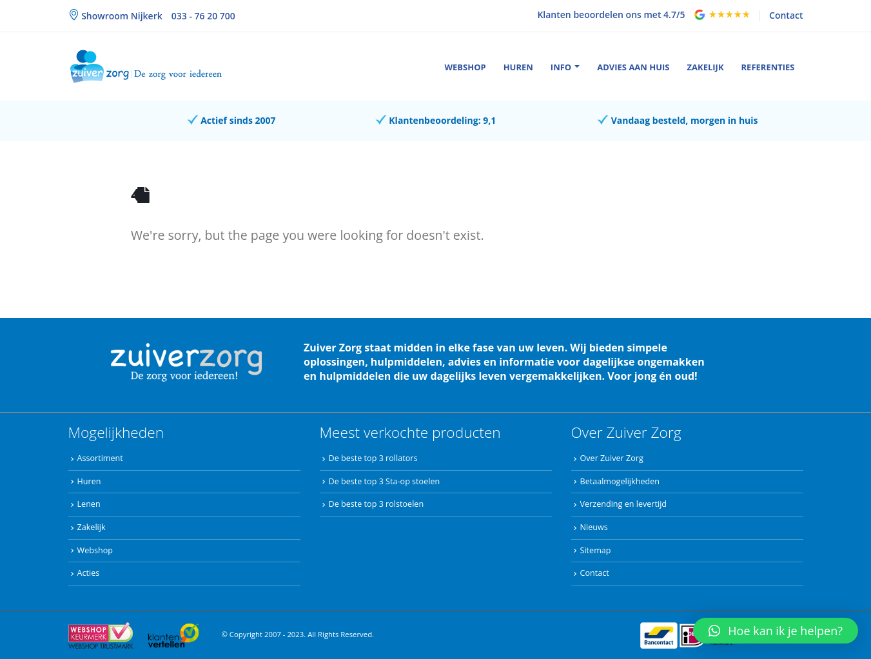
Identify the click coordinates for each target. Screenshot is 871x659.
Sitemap (595, 550)
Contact (786, 15)
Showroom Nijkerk (120, 16)
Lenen (89, 503)
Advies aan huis (633, 67)
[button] (775, 631)
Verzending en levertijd (623, 503)
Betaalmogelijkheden (620, 481)
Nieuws (594, 527)
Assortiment (100, 458)
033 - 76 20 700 (203, 16)
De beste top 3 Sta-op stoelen (384, 481)
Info (561, 67)
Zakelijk (705, 67)
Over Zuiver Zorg (611, 458)
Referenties (768, 67)
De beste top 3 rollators (373, 458)
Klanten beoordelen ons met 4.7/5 (611, 14)
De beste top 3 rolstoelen (376, 503)
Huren (518, 67)
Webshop (464, 67)
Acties (88, 572)
